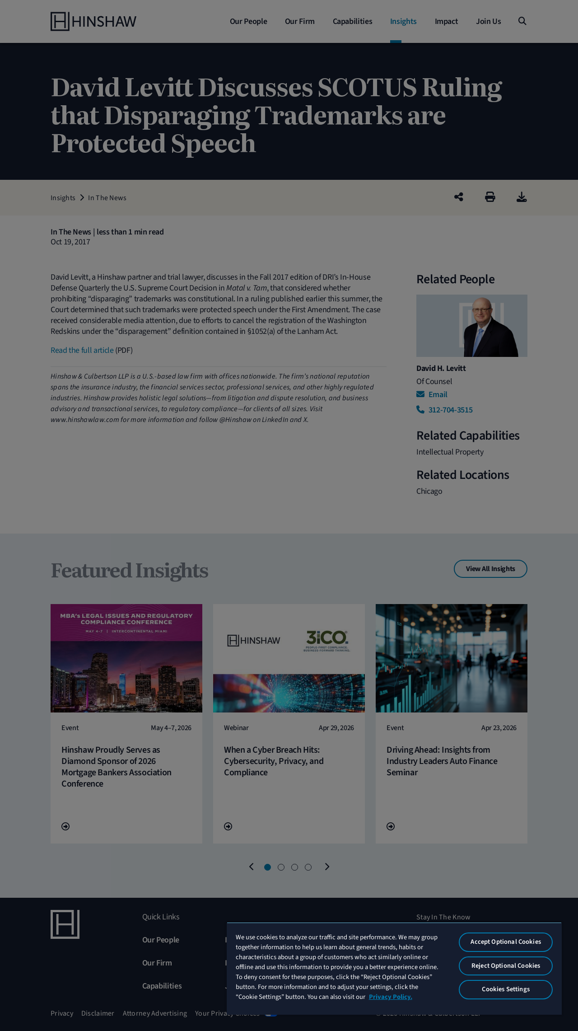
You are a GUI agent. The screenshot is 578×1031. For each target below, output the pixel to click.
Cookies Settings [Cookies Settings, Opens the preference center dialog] (505, 989)
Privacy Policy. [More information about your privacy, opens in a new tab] (390, 997)
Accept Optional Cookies (506, 942)
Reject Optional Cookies (505, 965)
